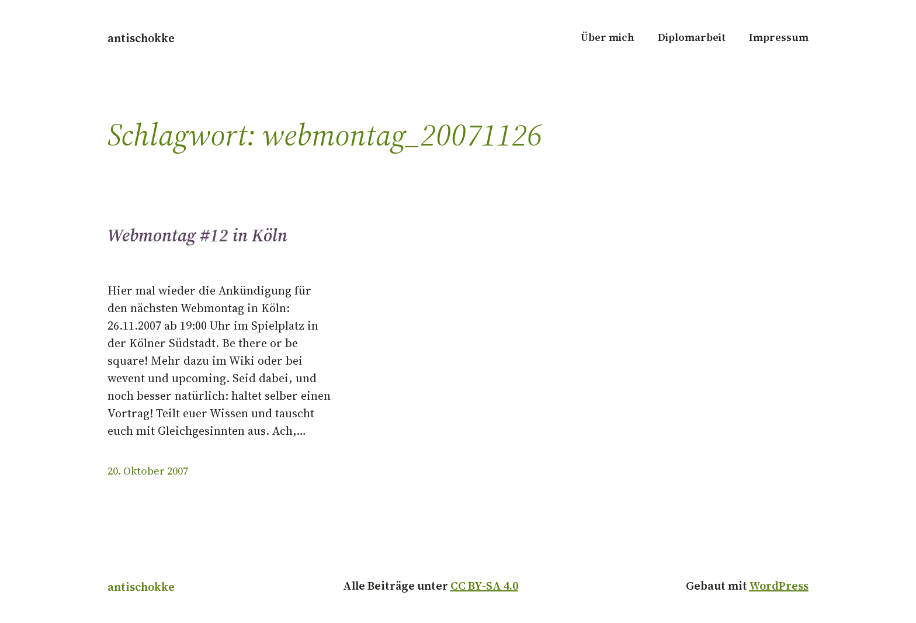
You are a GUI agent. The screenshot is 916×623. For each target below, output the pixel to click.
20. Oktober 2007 (147, 470)
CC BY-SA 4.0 (484, 585)
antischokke (141, 38)
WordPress (779, 585)
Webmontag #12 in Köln (197, 235)
